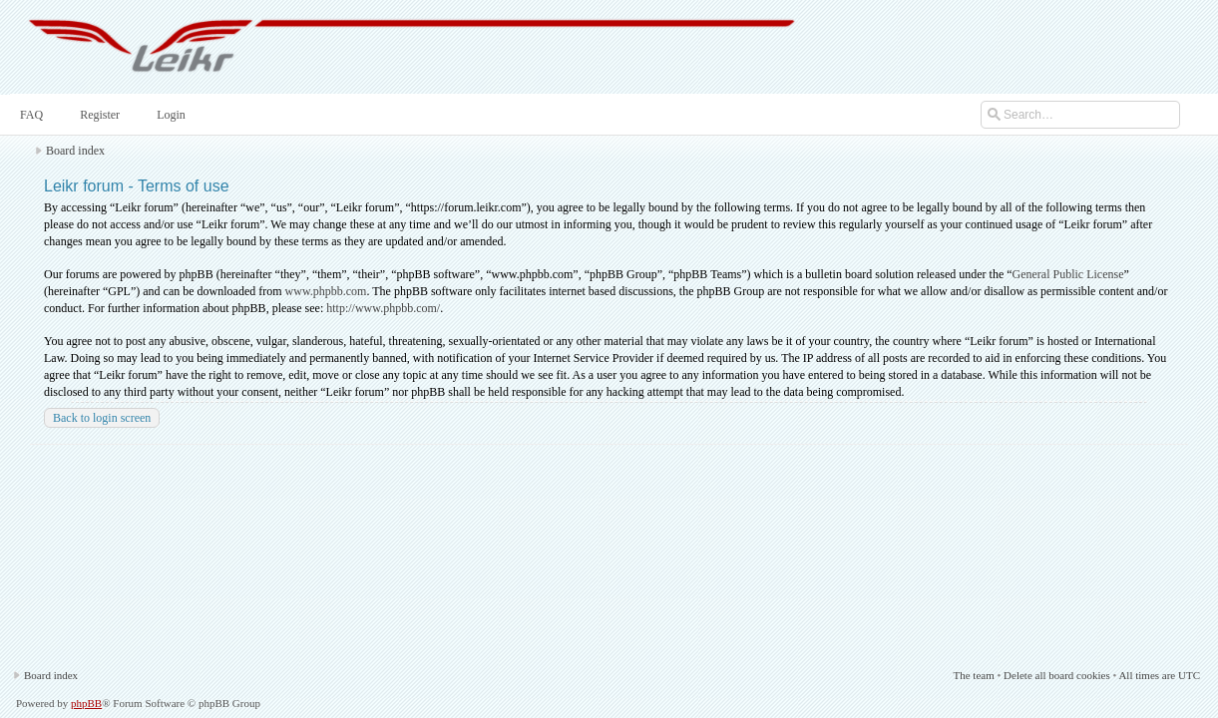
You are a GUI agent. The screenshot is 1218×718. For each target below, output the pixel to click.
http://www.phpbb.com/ (383, 308)
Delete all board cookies (1057, 675)
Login (169, 115)
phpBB (86, 703)
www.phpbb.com (326, 291)
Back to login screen (102, 418)
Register (98, 115)
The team (973, 675)
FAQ (29, 115)
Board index (75, 151)
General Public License (1068, 274)
